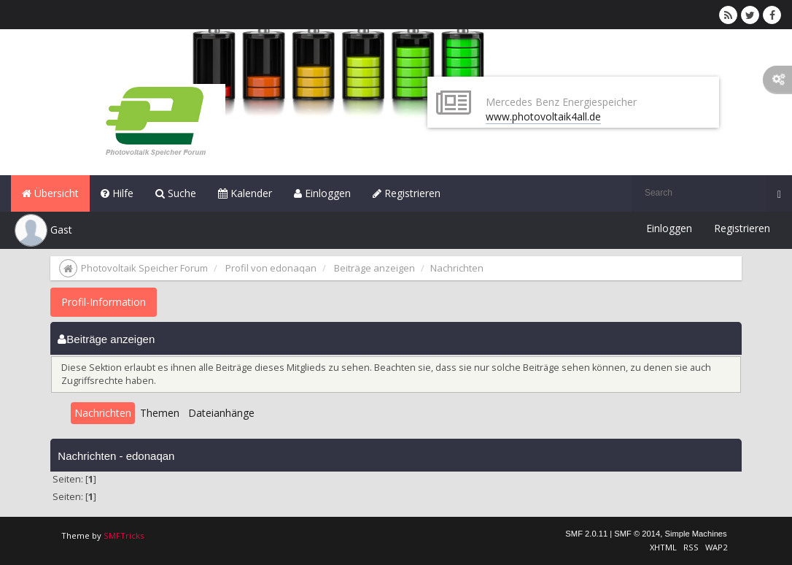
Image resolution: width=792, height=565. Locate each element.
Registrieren (406, 193)
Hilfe (117, 193)
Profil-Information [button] (103, 302)
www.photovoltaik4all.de (543, 116)
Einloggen (322, 193)
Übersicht (50, 193)
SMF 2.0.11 (586, 533)
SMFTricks (124, 535)
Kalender (245, 193)
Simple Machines (695, 533)
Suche (175, 193)
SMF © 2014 (637, 533)
